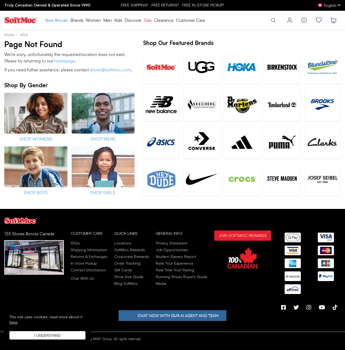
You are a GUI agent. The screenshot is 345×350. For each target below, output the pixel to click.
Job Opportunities (172, 249)
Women (93, 20)
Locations (123, 243)
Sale (148, 20)
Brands (77, 20)
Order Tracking (127, 263)
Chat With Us (82, 278)
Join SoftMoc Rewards (243, 235)
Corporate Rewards (131, 256)
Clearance (164, 20)
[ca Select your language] (329, 5)
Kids (118, 20)
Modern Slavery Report (176, 256)
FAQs (75, 243)
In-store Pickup (84, 263)
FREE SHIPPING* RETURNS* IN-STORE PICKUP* (172, 5)
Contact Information (88, 270)
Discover (133, 20)
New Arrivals (56, 20)
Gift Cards (123, 270)
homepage (64, 61)
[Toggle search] (273, 20)
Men (107, 20)
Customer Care (190, 20)
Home (9, 34)
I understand (47, 335)
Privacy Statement (171, 243)
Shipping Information (89, 249)
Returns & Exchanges (89, 256)
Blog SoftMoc (126, 283)
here (13, 322)
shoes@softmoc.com (110, 69)
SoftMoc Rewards (129, 249)
